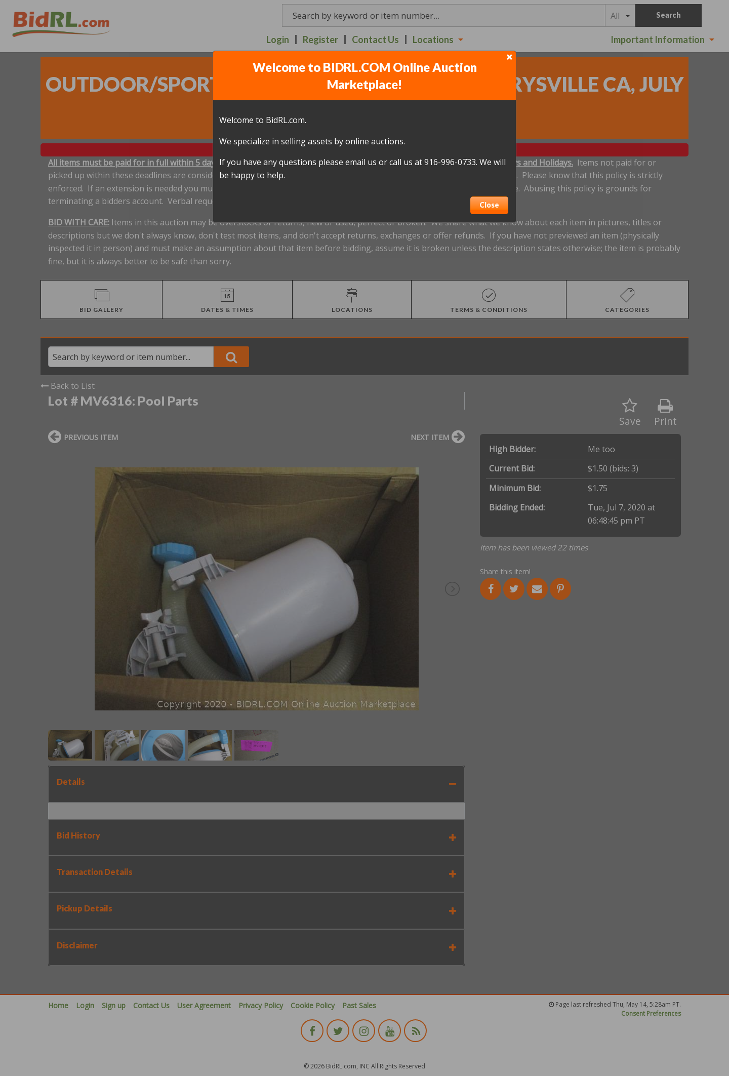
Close (489, 205)
